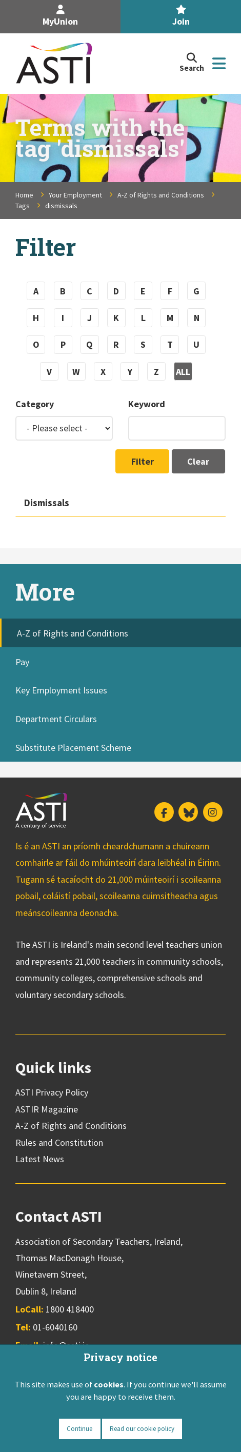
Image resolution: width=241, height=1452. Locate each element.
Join (181, 16)
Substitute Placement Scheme (73, 747)
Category (34, 404)
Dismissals (46, 502)
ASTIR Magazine (46, 1109)
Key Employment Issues (61, 690)
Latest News (39, 1159)
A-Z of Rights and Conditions (160, 195)
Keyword (146, 404)
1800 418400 (70, 1309)
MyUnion (60, 16)
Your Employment (75, 195)
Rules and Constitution (59, 1142)
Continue (79, 1428)
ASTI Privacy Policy (51, 1092)
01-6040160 (55, 1327)
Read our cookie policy (142, 1428)
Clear (198, 461)
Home (24, 195)
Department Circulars (56, 719)
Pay (22, 662)
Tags (22, 205)
